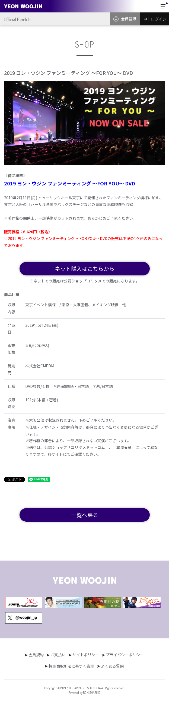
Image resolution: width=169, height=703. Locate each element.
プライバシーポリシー (125, 654)
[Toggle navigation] (163, 6)
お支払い (58, 654)
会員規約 (36, 654)
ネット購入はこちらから (84, 268)
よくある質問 (112, 666)
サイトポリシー (85, 654)
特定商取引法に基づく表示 (71, 666)
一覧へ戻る (84, 515)
